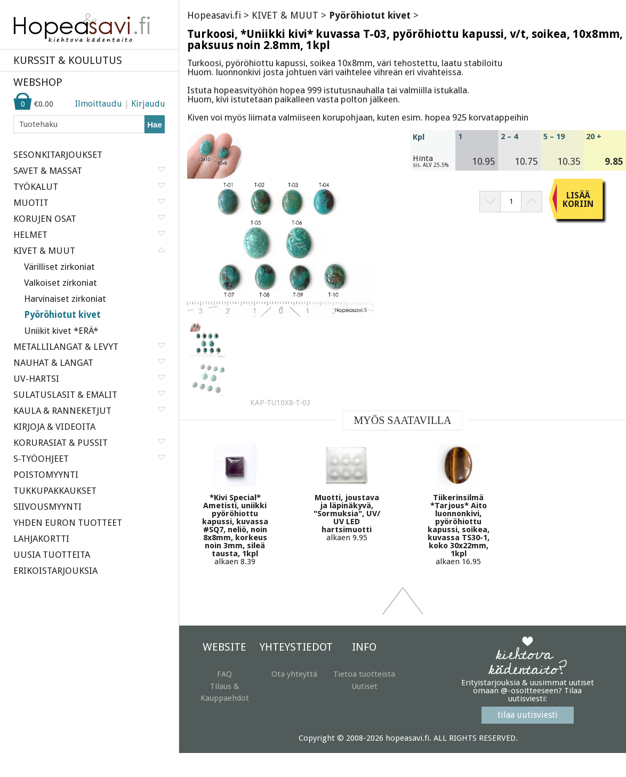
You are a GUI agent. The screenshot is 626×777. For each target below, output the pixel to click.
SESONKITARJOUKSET (57, 154)
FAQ (224, 674)
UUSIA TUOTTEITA (51, 554)
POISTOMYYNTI (45, 474)
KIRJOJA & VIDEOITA (54, 426)
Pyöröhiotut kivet (62, 314)
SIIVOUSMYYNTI (47, 506)
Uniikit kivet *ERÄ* (61, 330)
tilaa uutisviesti (527, 715)
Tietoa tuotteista (364, 674)
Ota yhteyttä (294, 674)
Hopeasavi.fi (214, 15)
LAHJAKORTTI (41, 538)
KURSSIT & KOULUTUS (67, 60)
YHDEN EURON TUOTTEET (67, 522)
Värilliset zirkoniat (59, 266)
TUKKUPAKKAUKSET (55, 490)
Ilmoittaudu (98, 104)
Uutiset (364, 686)
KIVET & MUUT (285, 15)
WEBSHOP (37, 82)
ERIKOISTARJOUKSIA (55, 570)
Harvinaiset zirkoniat (65, 298)
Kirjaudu (148, 104)
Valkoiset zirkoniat (60, 282)
